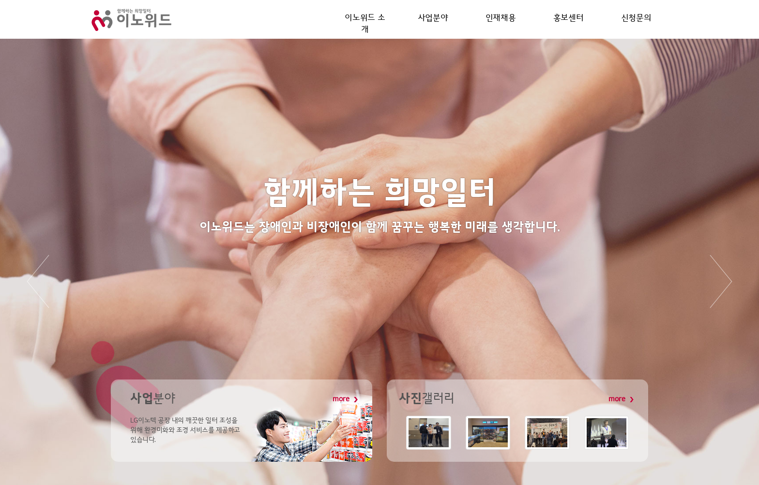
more (345, 399)
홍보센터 (568, 19)
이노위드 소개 (365, 19)
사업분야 (432, 19)
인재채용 (500, 19)
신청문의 (636, 19)
